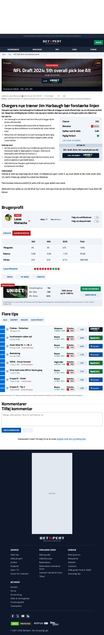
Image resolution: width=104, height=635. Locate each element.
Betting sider (45, 554)
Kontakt (14, 587)
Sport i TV (15, 569)
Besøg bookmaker (90, 288)
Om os (13, 590)
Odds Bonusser (45, 558)
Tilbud (42, 576)
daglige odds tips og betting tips (71, 439)
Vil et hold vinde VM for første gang (26, 370)
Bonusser (37, 49)
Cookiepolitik (16, 606)
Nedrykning (15, 353)
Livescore (72, 566)
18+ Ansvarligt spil (40, 630)
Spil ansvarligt (30, 36)
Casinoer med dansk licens (50, 572)
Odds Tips (15, 554)
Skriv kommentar (11, 430)
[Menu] (3, 42)
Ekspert (14, 319)
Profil (8, 276)
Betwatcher (73, 558)
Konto (98, 42)
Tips (57, 49)
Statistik (7, 233)
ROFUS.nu (47, 36)
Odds (74, 49)
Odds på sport (17, 558)
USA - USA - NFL (26, 89)
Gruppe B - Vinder (18, 378)
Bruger (24, 319)
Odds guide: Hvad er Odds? (79, 569)
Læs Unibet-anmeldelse (71, 140)
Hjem (4, 54)
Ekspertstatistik (21, 233)
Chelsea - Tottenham (19, 328)
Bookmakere (13, 49)
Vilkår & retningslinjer (20, 598)
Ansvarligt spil (74, 573)
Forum (93, 49)
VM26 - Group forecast (20, 361)
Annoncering (16, 594)
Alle (5, 319)
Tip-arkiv (23, 276)
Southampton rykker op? (21, 336)
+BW (98, 63)
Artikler (14, 562)
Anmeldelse (90, 294)
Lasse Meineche (14, 95)
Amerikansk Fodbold (11, 89)
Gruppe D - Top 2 (17, 386)
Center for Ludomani (20, 573)
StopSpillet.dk (77, 36)
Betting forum (74, 554)
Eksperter (15, 566)
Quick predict (37, 319)
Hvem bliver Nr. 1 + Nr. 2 (21, 344)
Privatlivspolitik (17, 602)
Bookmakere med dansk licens (49, 567)
